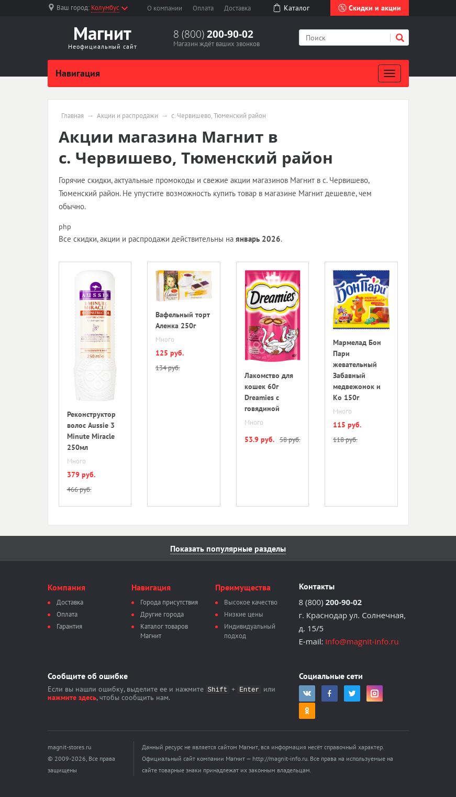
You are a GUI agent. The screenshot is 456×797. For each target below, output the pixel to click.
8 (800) (213, 34)
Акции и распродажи (127, 116)
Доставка (237, 8)
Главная (72, 116)
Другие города (162, 614)
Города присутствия (169, 602)
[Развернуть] (389, 73)
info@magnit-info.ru (361, 641)
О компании (164, 8)
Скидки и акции (369, 8)
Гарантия (69, 626)
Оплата (203, 8)
